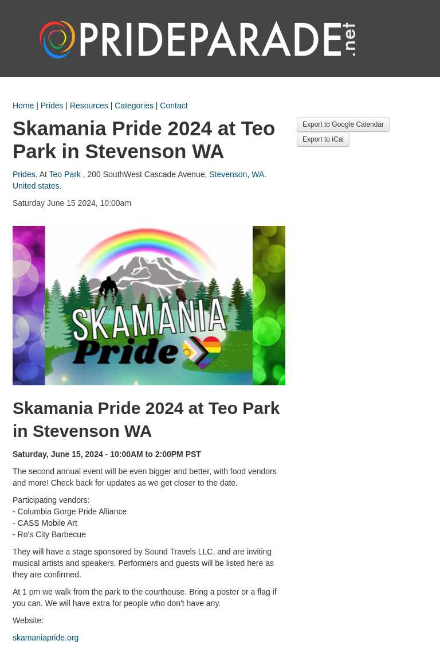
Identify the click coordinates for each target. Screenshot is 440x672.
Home (23, 105)
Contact (173, 105)
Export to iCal (323, 139)
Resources (89, 105)
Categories (134, 105)
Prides (52, 105)
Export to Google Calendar (343, 124)
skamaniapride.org (45, 637)
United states (36, 185)
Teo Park (65, 174)
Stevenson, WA (236, 174)
